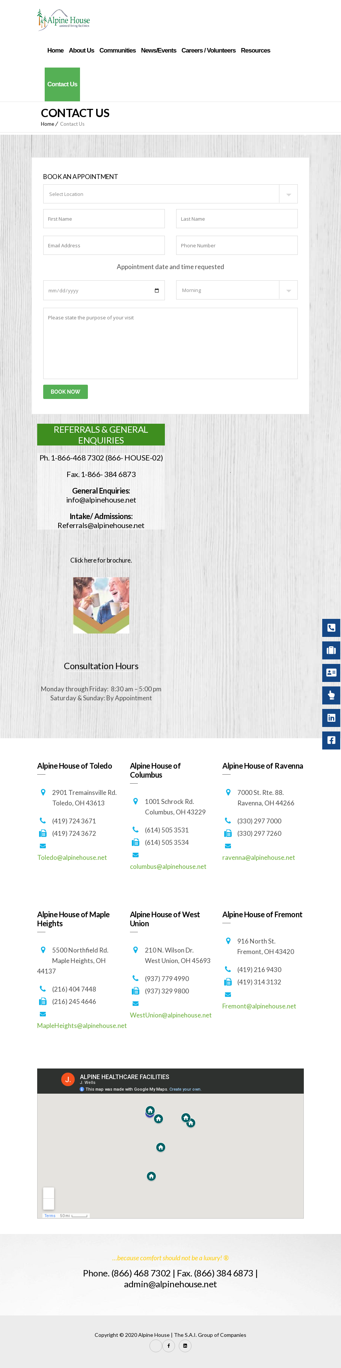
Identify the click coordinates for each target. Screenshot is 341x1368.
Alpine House (154, 1335)
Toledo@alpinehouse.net (72, 857)
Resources (255, 50)
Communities (118, 50)
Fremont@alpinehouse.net (259, 1006)
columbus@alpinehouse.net (168, 866)
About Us (81, 50)
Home (55, 50)
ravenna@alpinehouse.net (258, 857)
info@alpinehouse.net (101, 499)
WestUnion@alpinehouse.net (171, 1015)
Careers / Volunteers (208, 50)
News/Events (158, 50)
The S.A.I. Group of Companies (210, 1335)
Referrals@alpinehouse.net (101, 525)
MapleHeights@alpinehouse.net (82, 1025)
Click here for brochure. (101, 560)
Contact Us (62, 84)
